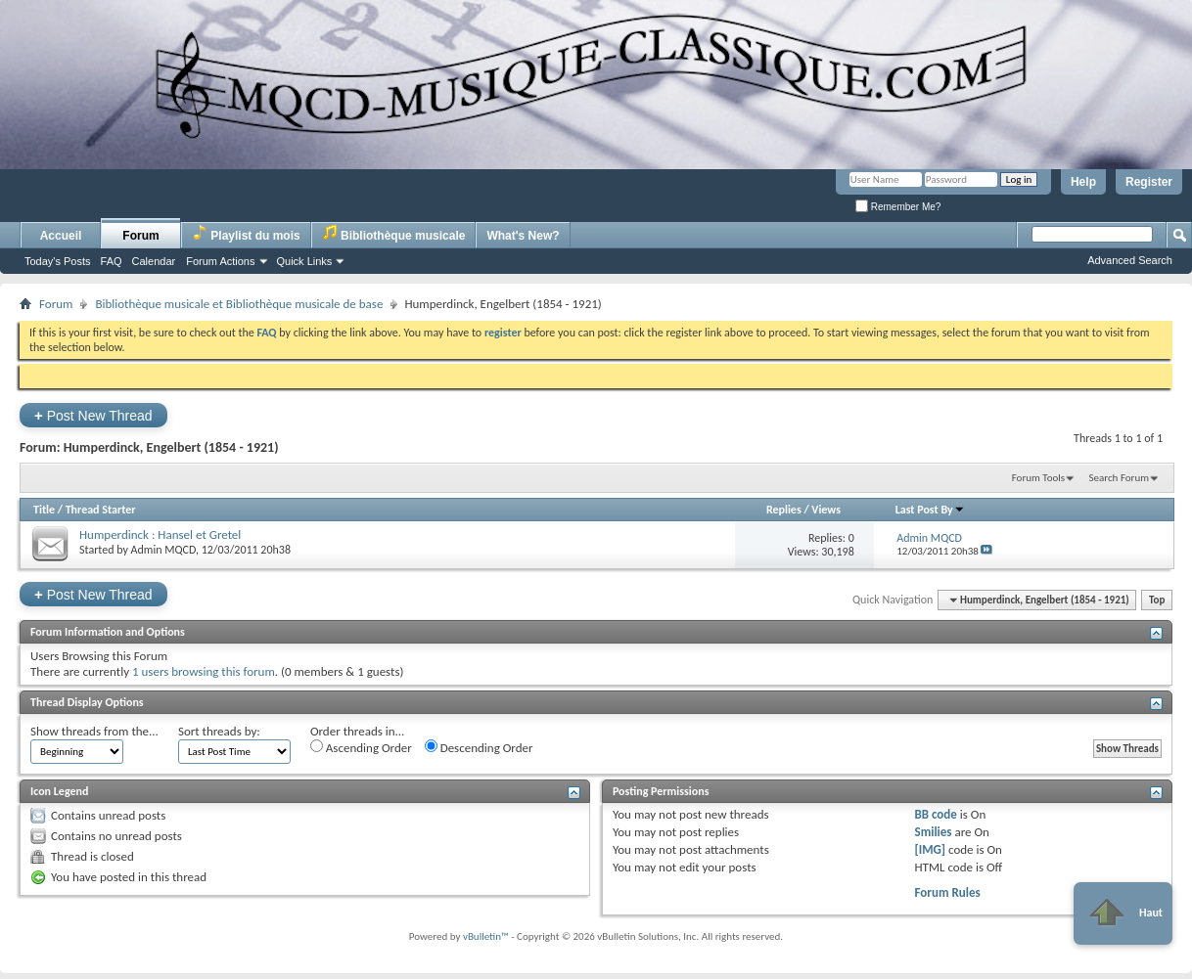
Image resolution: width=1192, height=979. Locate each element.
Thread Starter (101, 509)
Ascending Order (361, 747)
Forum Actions (220, 261)
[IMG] (929, 849)
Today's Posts (57, 261)
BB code (935, 814)
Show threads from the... (94, 731)
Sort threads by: (219, 731)
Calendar (154, 261)
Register (1148, 182)
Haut (1123, 913)
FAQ (111, 261)
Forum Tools (1038, 477)
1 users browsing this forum (203, 671)
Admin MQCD (163, 549)
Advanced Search (1129, 260)
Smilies (932, 831)
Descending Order (479, 747)
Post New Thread (93, 415)
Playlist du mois (246, 233)
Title (44, 509)
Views (826, 509)
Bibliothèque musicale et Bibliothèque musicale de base (239, 303)
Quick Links (305, 261)
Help (1083, 182)
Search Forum (1119, 477)
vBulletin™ (486, 936)
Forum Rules (947, 892)
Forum (140, 236)
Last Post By (930, 509)
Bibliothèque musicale (394, 233)
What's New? (522, 236)
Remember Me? (897, 206)
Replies (784, 509)
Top (1157, 600)
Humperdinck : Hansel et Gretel (160, 534)
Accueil (61, 236)
